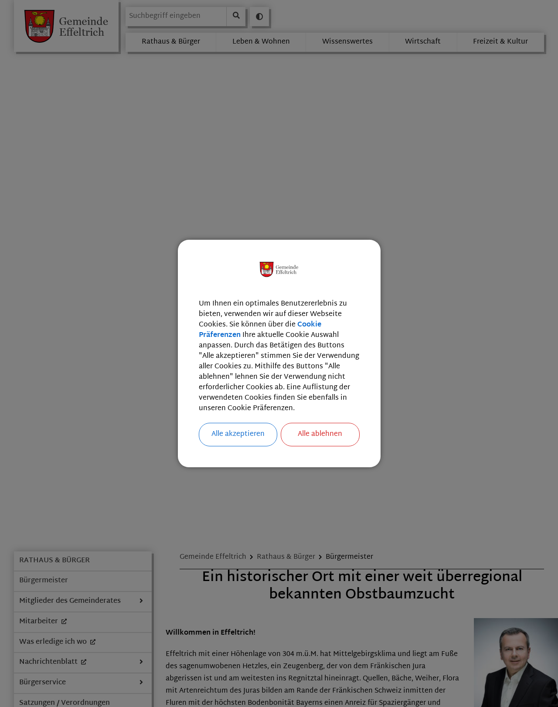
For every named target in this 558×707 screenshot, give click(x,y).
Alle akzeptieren (238, 434)
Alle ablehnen (320, 434)
